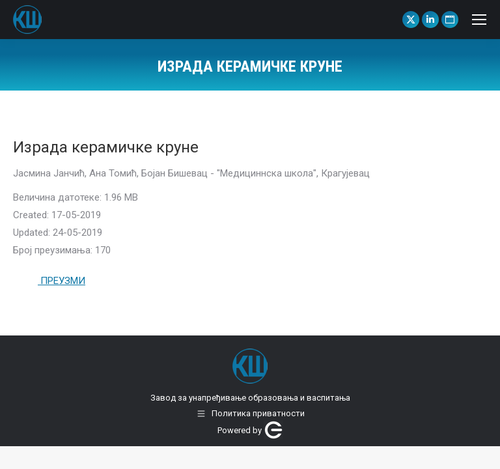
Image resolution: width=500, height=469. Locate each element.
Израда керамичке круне (106, 147)
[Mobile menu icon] (479, 19)
